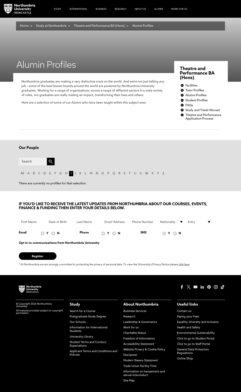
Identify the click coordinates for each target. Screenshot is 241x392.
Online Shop (185, 358)
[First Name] (32, 222)
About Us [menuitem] (140, 9)
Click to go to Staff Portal (193, 344)
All (22, 173)
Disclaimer (130, 355)
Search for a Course (82, 311)
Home (24, 25)
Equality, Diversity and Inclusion (198, 322)
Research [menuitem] (120, 9)
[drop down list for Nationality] (171, 222)
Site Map (129, 380)
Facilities (191, 85)
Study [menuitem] (57, 9)
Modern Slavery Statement (140, 360)
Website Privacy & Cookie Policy (144, 349)
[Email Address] (116, 222)
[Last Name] (88, 222)
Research (129, 316)
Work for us (131, 327)
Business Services (134, 311)
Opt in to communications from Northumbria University (59, 243)
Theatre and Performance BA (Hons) (99, 25)
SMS (143, 232)
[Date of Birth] (60, 222)
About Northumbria (141, 305)
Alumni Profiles (142, 25)
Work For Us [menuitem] (179, 9)
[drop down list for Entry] (199, 222)
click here (184, 264)
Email (23, 232)
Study (75, 305)
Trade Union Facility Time (139, 366)
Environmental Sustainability (196, 333)
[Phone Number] (143, 222)
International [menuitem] (78, 9)
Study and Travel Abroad (202, 110)
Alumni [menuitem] (158, 9)
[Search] (33, 161)
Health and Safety (188, 327)
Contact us (184, 311)
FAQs (189, 105)
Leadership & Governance (140, 322)
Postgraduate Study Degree (88, 316)
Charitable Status (134, 333)
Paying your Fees (188, 316)
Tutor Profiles (194, 90)
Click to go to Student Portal (195, 338)
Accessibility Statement (138, 344)
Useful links (187, 305)
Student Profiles (196, 100)
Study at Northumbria (51, 25)
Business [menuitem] (101, 9)
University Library (81, 337)
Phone (84, 232)
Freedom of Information (139, 338)
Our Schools (78, 322)
